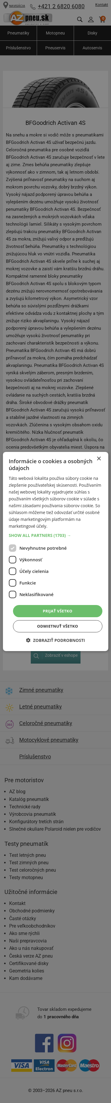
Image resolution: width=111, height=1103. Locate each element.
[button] (55, 535)
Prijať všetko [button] (58, 610)
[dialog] (55, 551)
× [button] (98, 459)
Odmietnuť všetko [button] (57, 626)
